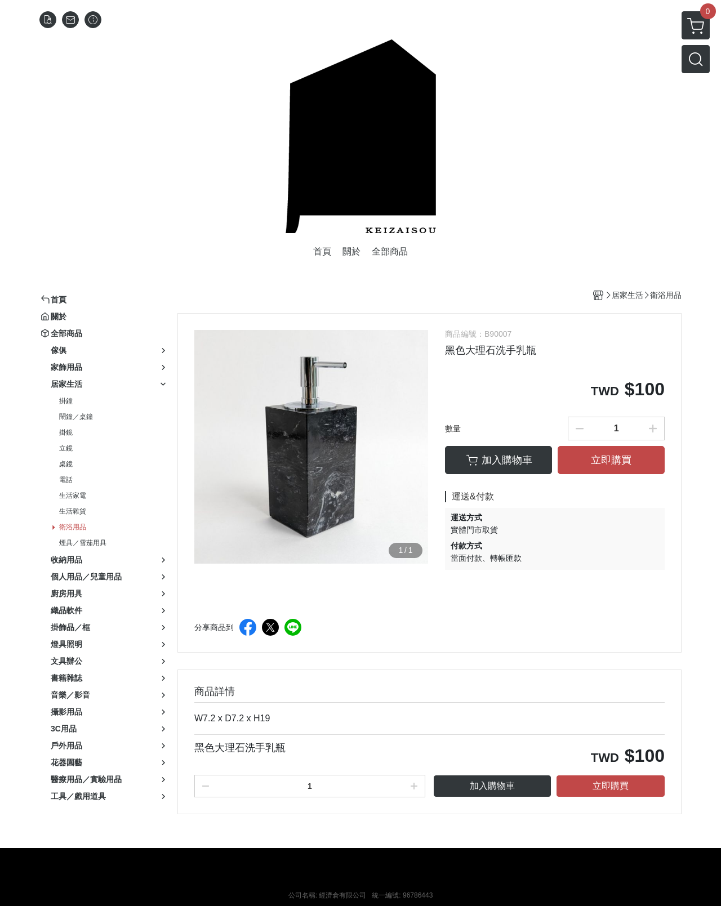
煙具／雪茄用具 (82, 543)
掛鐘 (66, 401)
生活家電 (72, 495)
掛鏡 (66, 432)
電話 (66, 480)
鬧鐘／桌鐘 (76, 417)
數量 (453, 428)
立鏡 (66, 448)
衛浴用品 (72, 527)
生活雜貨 (72, 511)
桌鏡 (66, 464)
